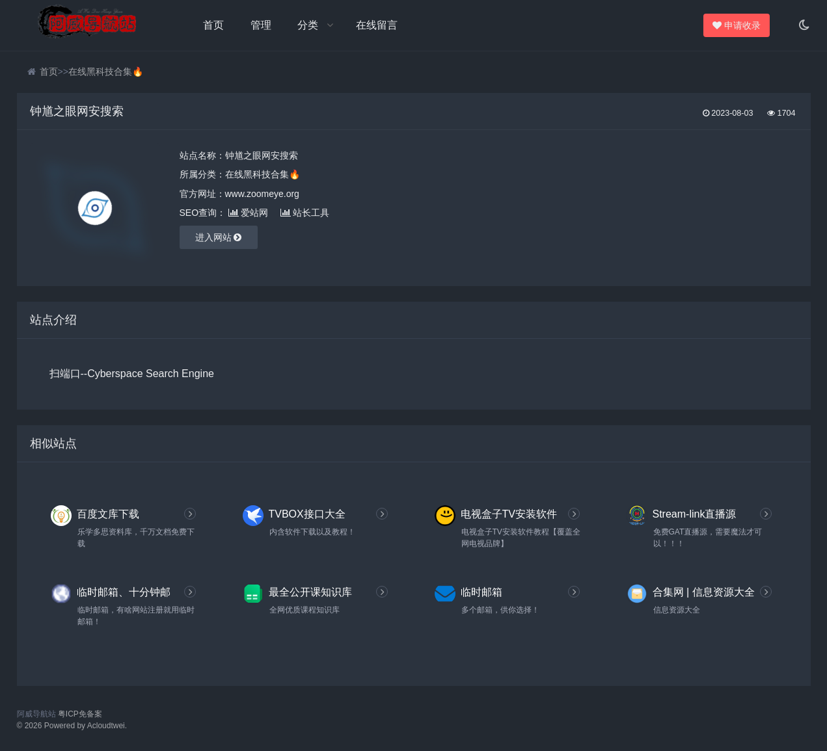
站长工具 (304, 212)
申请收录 (737, 25)
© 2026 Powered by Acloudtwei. (72, 725)
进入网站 (218, 237)
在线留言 (377, 25)
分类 (307, 25)
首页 (213, 25)
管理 (261, 25)
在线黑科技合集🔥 (105, 71)
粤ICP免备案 (80, 713)
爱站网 (248, 212)
